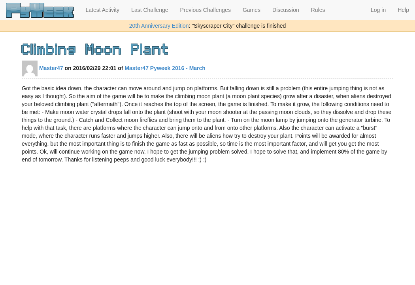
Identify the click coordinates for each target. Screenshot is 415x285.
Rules (318, 10)
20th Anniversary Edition (159, 26)
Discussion (285, 10)
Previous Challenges (205, 10)
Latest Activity (103, 10)
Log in (378, 10)
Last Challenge (149, 10)
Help (403, 10)
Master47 (42, 68)
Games (251, 10)
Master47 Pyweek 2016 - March (165, 68)
